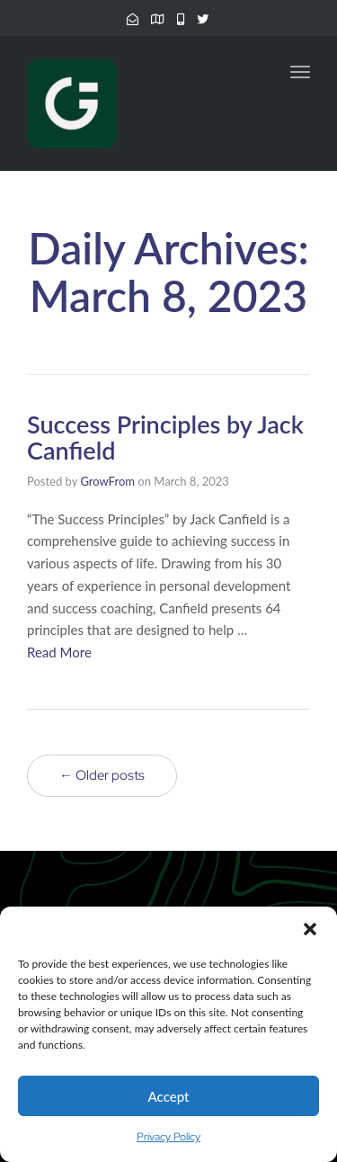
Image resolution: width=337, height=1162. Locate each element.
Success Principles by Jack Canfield (165, 437)
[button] (310, 929)
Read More (59, 652)
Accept (169, 1096)
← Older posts (102, 775)
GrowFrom (107, 481)
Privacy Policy (168, 1137)
